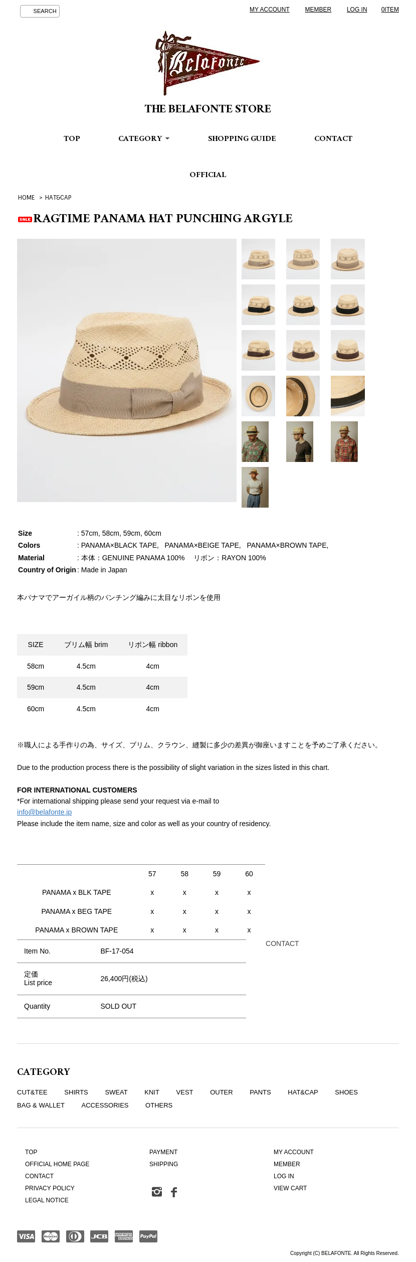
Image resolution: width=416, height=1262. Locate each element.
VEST (184, 1092)
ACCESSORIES (105, 1105)
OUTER (221, 1092)
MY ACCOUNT (270, 9)
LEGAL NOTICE (47, 1200)
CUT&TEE (32, 1092)
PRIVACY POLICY (50, 1188)
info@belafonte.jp (44, 812)
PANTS (260, 1092)
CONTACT (333, 139)
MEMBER (318, 9)
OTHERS (158, 1105)
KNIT (151, 1092)
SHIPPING (163, 1164)
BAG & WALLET (41, 1105)
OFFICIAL (207, 176)
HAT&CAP (58, 198)
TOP (72, 139)
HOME (26, 198)
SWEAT (116, 1092)
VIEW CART (290, 1188)
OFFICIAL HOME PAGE (57, 1164)
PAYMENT (163, 1152)
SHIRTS (76, 1092)
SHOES (346, 1092)
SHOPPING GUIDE (242, 139)
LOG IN (357, 9)
